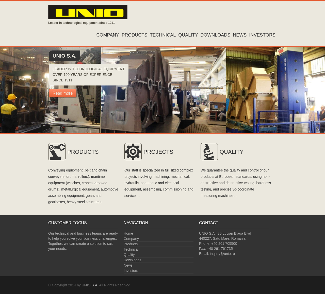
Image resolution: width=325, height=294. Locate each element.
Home (128, 233)
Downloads (215, 35)
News (240, 35)
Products (134, 35)
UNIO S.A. (90, 285)
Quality (188, 35)
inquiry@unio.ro (222, 254)
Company (107, 35)
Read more (63, 93)
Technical (163, 35)
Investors (262, 35)
